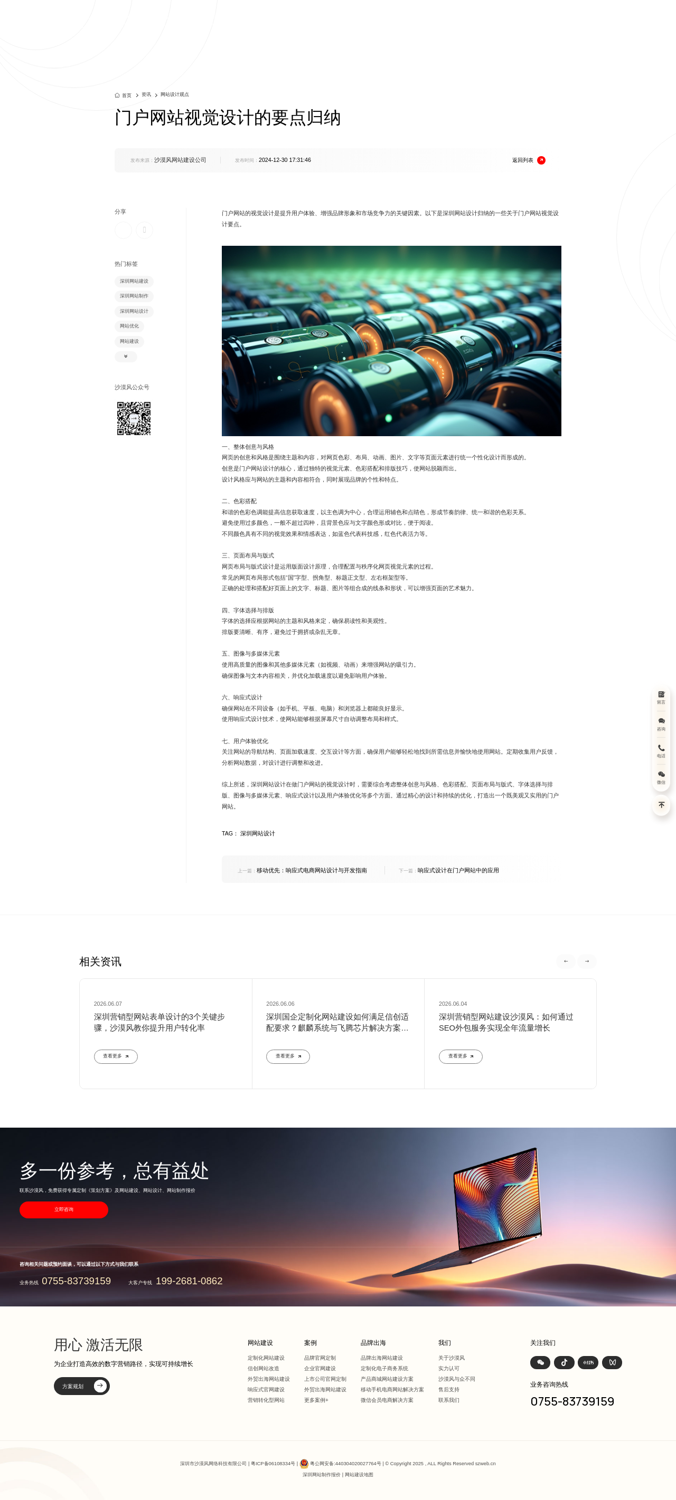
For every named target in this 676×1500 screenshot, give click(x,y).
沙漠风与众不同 (456, 1379)
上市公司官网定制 (325, 1379)
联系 (569, 21)
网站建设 (374, 21)
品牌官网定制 (320, 1358)
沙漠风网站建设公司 (180, 160)
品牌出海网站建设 (382, 1358)
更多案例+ (316, 1400)
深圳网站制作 (134, 296)
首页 (338, 21)
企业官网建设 (320, 1368)
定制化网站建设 (266, 1358)
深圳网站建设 (134, 281)
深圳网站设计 (134, 311)
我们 (540, 21)
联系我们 (448, 1400)
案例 (410, 21)
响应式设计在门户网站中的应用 (449, 870)
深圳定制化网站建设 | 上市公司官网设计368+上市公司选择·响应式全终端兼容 (180, 21)
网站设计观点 (175, 94)
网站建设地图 (359, 1474)
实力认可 (448, 1368)
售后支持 (448, 1389)
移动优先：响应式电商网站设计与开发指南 (302, 870)
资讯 (511, 21)
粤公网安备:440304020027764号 (345, 1463)
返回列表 (529, 160)
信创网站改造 (263, 1368)
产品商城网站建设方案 (387, 1379)
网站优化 (129, 326)
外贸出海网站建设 (269, 1379)
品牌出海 (475, 21)
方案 (439, 21)
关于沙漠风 (451, 1358)
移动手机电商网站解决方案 (392, 1389)
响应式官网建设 (266, 1389)
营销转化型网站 (266, 1400)
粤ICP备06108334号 (273, 1463)
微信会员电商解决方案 (387, 1400)
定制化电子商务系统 (384, 1368)
